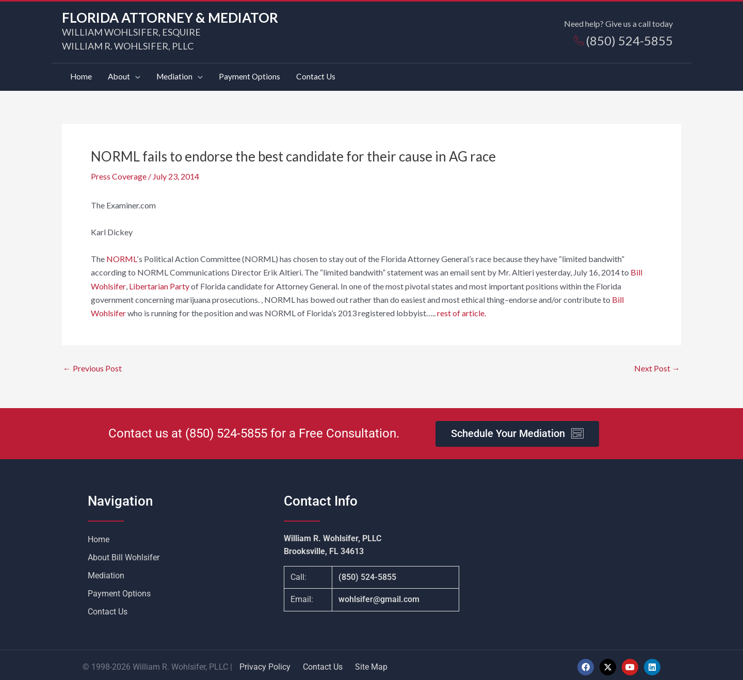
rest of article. (460, 310)
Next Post (657, 365)
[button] (125, 75)
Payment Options (119, 590)
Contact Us (107, 608)
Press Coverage (119, 172)
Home (98, 536)
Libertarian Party (158, 282)
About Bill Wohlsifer (123, 554)
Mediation (106, 572)
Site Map (371, 663)
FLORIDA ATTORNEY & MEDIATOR (170, 17)
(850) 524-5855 (367, 574)
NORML (121, 255)
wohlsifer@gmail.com (378, 596)
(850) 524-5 (216, 430)
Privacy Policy (264, 663)
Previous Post (92, 365)
